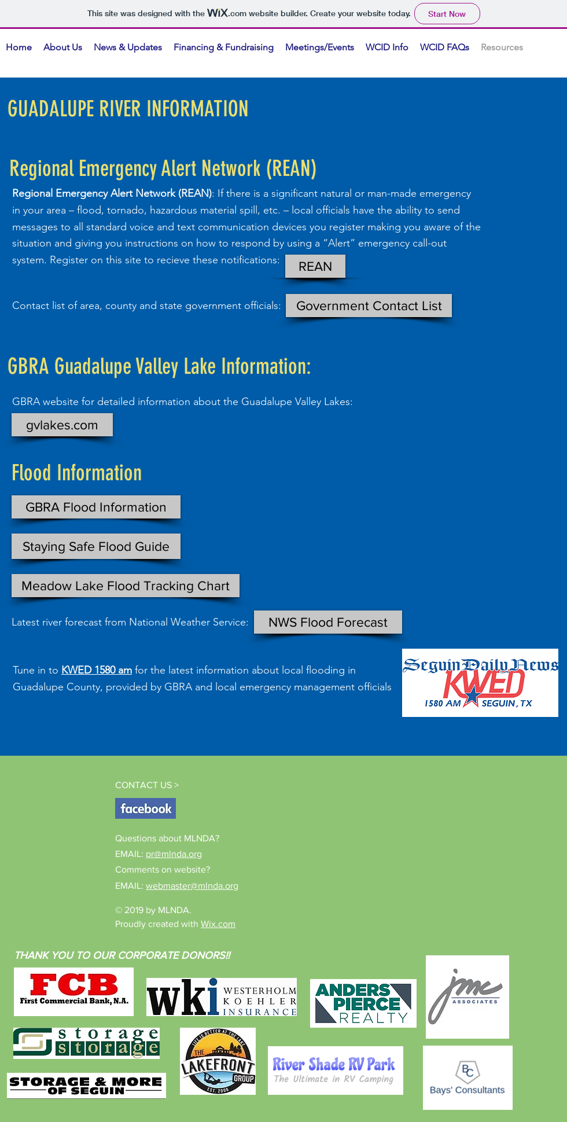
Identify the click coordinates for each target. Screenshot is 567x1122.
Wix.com (218, 924)
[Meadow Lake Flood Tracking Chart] (126, 585)
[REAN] (315, 266)
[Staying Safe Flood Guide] (96, 546)
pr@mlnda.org (174, 854)
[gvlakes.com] (62, 424)
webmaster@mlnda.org (192, 886)
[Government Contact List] (369, 305)
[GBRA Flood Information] (96, 506)
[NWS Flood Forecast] (328, 622)
